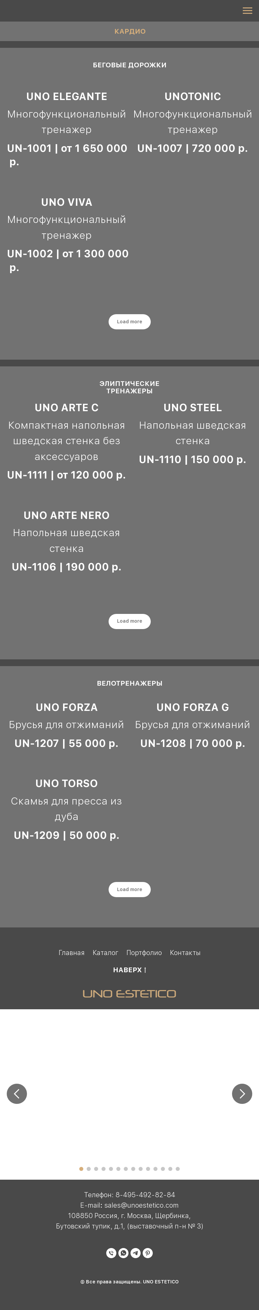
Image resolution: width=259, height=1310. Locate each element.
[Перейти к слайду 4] (104, 1169)
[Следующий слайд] (242, 1094)
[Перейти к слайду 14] (178, 1169)
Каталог (105, 953)
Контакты (185, 953)
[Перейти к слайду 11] (155, 1169)
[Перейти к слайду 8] (133, 1169)
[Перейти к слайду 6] (118, 1169)
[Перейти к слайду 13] (170, 1169)
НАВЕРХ (129, 970)
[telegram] (136, 1256)
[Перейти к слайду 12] (163, 1169)
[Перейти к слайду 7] (126, 1169)
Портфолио (144, 953)
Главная (72, 953)
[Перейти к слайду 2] (89, 1169)
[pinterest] (148, 1256)
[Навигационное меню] (247, 10)
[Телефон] (111, 1256)
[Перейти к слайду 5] (111, 1169)
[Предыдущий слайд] (17, 1094)
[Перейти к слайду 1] (81, 1169)
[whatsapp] (123, 1256)
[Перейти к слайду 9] (141, 1169)
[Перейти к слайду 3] (96, 1169)
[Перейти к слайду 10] (148, 1169)
